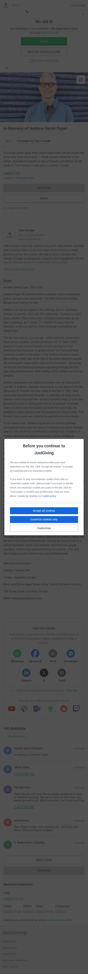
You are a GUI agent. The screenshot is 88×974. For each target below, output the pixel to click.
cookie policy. (49, 496)
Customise (44, 528)
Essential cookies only (44, 519)
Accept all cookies (44, 510)
